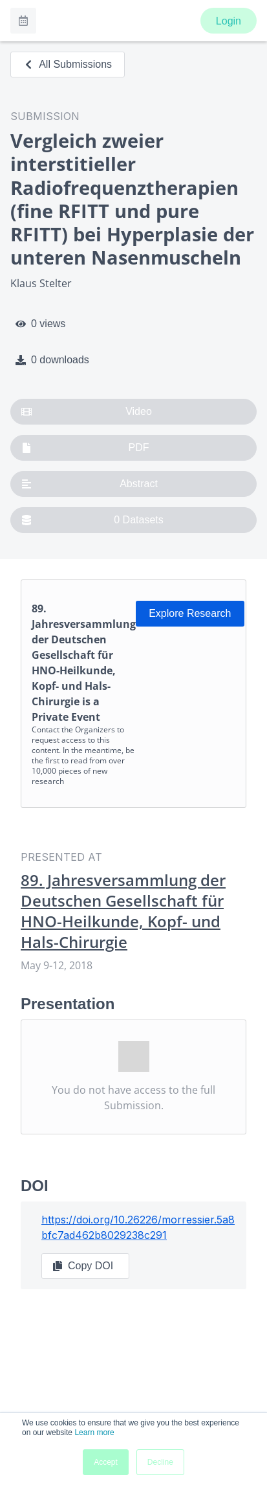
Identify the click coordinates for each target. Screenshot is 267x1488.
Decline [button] (160, 1462)
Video (86, 411)
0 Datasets (92, 520)
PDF (85, 448)
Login (228, 20)
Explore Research (190, 613)
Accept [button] (106, 1462)
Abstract (89, 484)
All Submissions (67, 64)
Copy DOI (82, 1266)
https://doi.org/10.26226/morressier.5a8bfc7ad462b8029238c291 (138, 1227)
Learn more (94, 1432)
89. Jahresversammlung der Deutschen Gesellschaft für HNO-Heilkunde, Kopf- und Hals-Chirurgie (123, 911)
